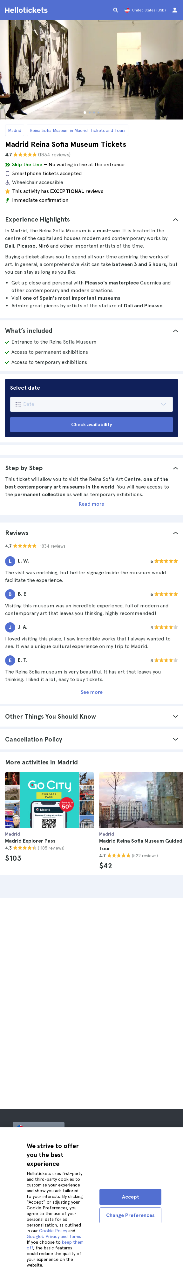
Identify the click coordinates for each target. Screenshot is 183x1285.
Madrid (14, 130)
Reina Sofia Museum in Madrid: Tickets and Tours (77, 130)
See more (92, 692)
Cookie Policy (53, 1230)
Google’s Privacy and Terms (54, 1236)
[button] (91, 219)
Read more (91, 504)
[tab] (91, 219)
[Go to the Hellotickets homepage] (27, 10)
